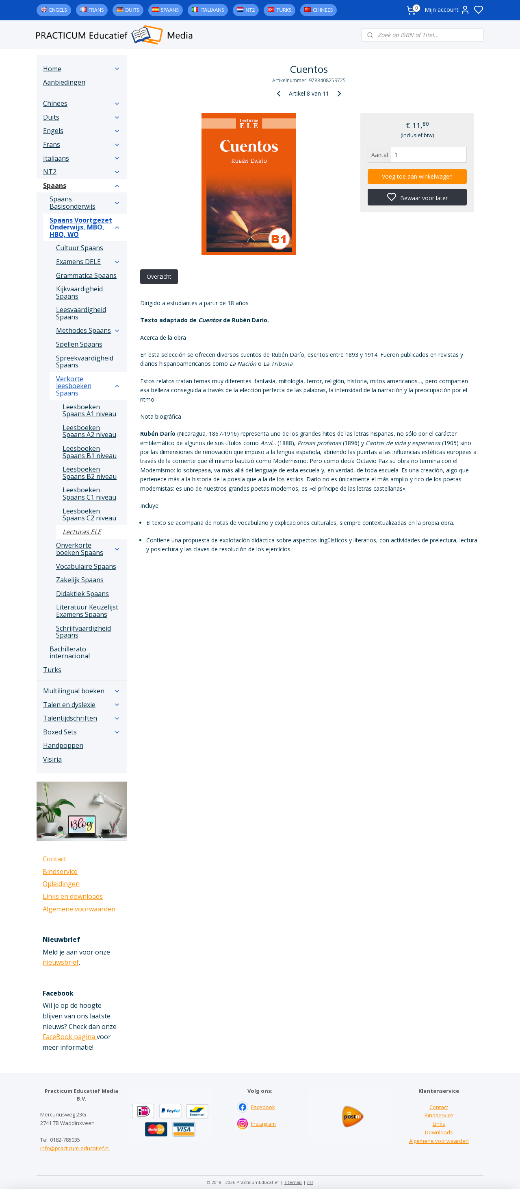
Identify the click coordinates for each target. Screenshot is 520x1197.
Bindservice (60, 871)
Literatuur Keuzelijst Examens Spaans (87, 611)
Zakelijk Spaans (80, 579)
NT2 (250, 10)
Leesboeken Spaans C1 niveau (89, 493)
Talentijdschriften (81, 718)
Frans (96, 10)
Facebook (263, 1107)
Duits (132, 10)
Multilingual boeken (81, 690)
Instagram (263, 1123)
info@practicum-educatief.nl (75, 1148)
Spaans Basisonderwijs (85, 202)
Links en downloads (73, 896)
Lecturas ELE (82, 531)
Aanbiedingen (64, 82)
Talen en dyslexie (81, 704)
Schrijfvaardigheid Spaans (83, 632)
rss (310, 1182)
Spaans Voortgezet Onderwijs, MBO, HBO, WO (85, 227)
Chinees (323, 10)
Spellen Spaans (79, 344)
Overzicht (158, 276)
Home (81, 68)
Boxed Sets (81, 731)
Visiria (52, 759)
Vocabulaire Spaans (86, 566)
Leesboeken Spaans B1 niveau (90, 452)
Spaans (170, 10)
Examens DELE (88, 261)
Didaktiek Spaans (82, 593)
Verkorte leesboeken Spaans (88, 386)
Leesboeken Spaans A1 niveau (89, 410)
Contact (54, 858)
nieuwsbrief (61, 962)
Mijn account (447, 10)
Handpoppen (63, 745)
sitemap (293, 1182)
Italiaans (212, 10)
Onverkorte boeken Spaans (88, 549)
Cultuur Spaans (79, 247)
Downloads (439, 1132)
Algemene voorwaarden (79, 908)
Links (439, 1123)
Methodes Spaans (88, 330)
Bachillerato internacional (70, 652)
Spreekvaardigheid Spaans (84, 362)
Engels (58, 10)
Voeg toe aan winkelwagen (417, 176)
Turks (283, 10)
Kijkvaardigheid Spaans (79, 292)
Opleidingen (61, 883)
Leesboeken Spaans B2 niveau (90, 473)
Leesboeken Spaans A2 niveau (89, 431)
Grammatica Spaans (86, 275)
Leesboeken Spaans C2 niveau (89, 515)
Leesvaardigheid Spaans (81, 313)
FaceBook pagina (70, 1036)
